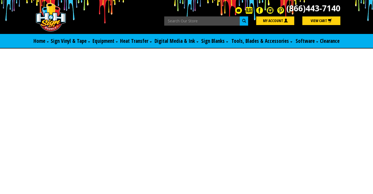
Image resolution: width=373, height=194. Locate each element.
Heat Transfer (136, 40)
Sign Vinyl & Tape (70, 40)
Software (307, 40)
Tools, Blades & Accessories (261, 40)
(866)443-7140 (313, 8)
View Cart (321, 20)
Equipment (105, 40)
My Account (275, 20)
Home (41, 40)
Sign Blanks (214, 40)
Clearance (330, 40)
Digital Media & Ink (177, 40)
